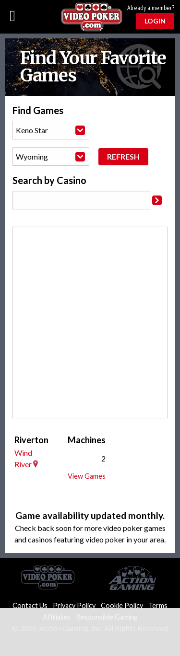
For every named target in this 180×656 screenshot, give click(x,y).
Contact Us (30, 605)
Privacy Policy (74, 605)
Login (155, 21)
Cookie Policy (122, 605)
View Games (87, 476)
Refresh (123, 156)
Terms (158, 605)
